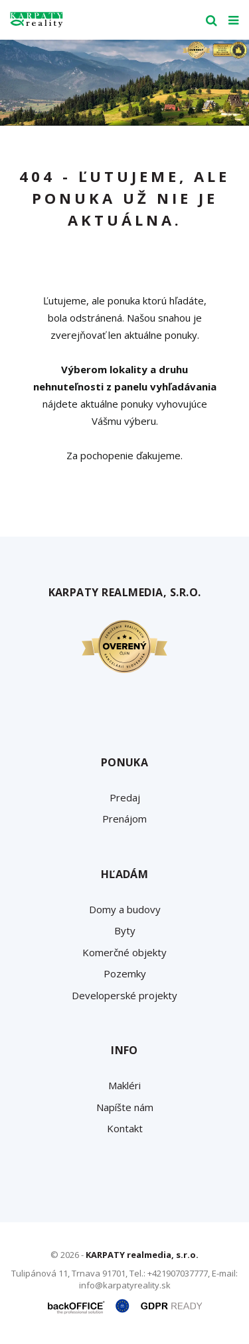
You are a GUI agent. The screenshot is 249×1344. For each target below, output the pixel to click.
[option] (124, 83)
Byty (124, 930)
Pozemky (125, 973)
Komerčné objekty (124, 952)
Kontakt (125, 1128)
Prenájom (124, 818)
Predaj (125, 797)
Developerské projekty (124, 995)
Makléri (124, 1085)
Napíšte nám (124, 1107)
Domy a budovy (125, 909)
